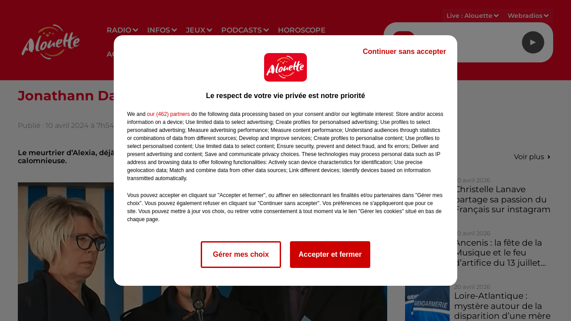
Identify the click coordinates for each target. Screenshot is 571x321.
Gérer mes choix (241, 254)
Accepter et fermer (329, 254)
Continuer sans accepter (404, 51)
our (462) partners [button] (168, 114)
